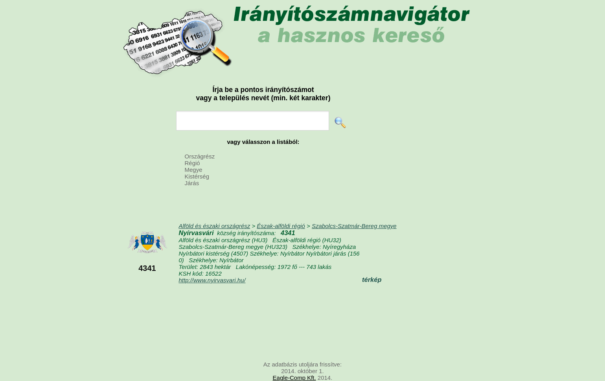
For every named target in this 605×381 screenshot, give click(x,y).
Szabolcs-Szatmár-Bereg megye (354, 226)
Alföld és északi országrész (214, 226)
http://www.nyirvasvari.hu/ (212, 280)
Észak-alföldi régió (281, 226)
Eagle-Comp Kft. (294, 377)
